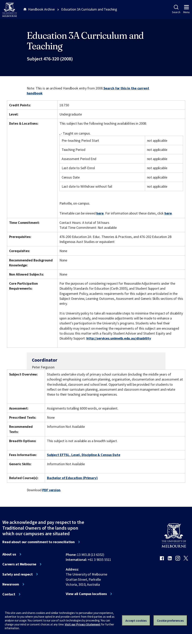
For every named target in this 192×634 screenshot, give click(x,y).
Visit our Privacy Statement (82, 624)
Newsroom (10, 584)
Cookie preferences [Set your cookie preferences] (170, 620)
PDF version (51, 490)
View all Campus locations (86, 594)
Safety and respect (17, 574)
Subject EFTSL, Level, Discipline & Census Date (83, 454)
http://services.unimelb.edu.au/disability (118, 338)
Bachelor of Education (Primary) (72, 478)
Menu (186, 9)
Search (176, 9)
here (99, 213)
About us (9, 554)
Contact (8, 594)
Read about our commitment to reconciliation (38, 542)
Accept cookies (136, 620)
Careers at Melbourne (19, 564)
